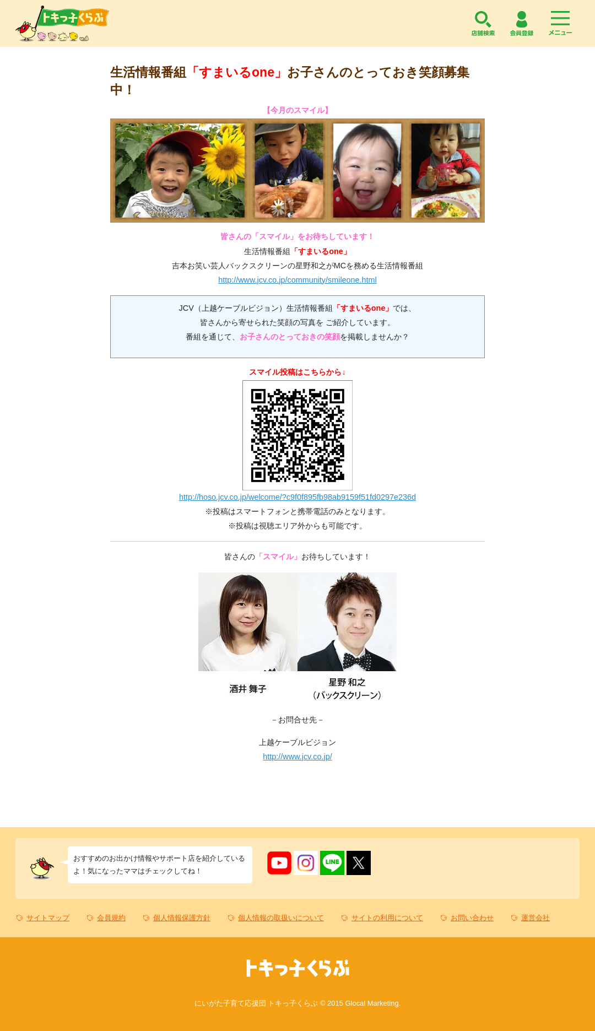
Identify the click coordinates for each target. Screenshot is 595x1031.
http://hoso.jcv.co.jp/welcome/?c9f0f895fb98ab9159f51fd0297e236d (297, 497)
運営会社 (535, 918)
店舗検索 (483, 23)
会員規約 (111, 918)
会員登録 (521, 23)
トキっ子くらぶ (62, 23)
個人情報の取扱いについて (281, 918)
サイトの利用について (387, 918)
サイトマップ (47, 918)
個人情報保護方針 (181, 918)
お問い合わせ (472, 918)
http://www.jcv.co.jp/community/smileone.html (297, 280)
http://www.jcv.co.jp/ (297, 756)
